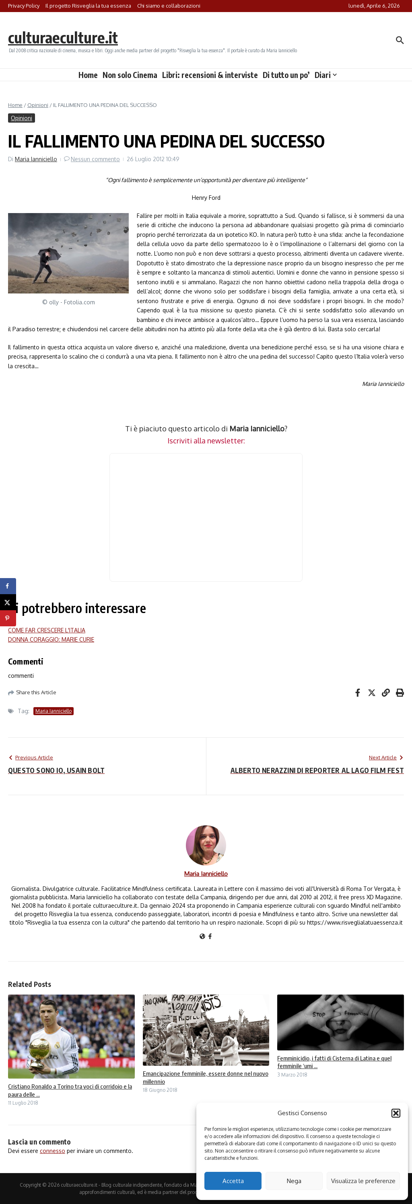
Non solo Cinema (130, 75)
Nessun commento (95, 159)
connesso (52, 1150)
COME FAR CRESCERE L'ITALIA (46, 630)
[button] (396, 1113)
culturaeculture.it (66, 37)
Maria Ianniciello (36, 159)
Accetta (233, 1181)
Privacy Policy (23, 5)
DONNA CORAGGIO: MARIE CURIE (51, 639)
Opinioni (37, 105)
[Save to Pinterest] (8, 618)
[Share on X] (8, 602)
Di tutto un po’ (286, 75)
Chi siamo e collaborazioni (168, 5)
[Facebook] (210, 936)
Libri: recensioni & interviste (210, 75)
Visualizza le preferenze (363, 1181)
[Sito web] (202, 936)
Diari (326, 75)
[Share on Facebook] (8, 586)
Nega (294, 1181)
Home (88, 75)
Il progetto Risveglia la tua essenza (88, 5)
